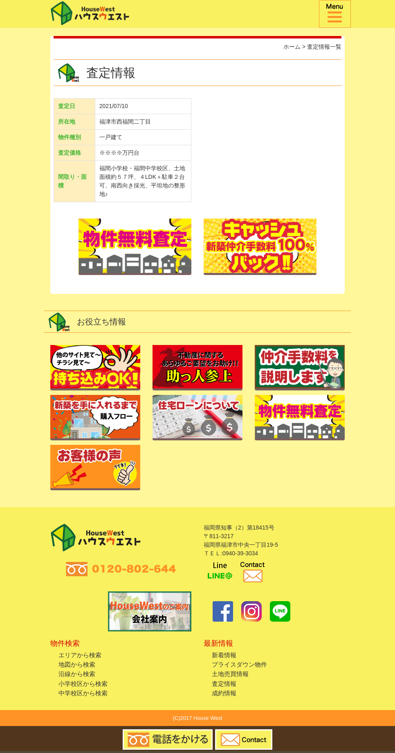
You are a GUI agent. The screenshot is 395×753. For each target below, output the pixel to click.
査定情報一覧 (324, 46)
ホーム (292, 46)
